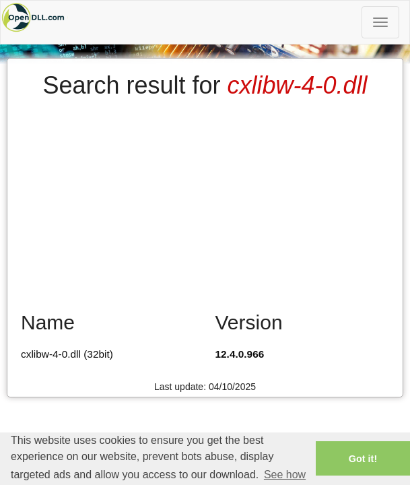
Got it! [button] (363, 458)
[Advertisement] (205, 200)
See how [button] (285, 474)
